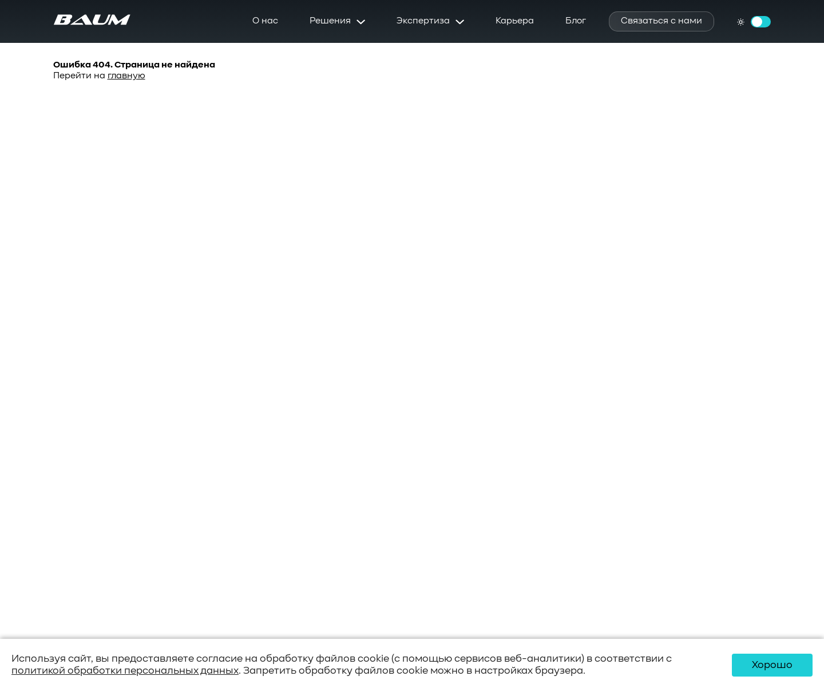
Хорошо (772, 665)
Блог (575, 21)
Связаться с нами (661, 21)
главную (126, 76)
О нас (265, 21)
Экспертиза (423, 21)
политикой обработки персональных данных (125, 671)
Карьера (515, 21)
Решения (330, 21)
